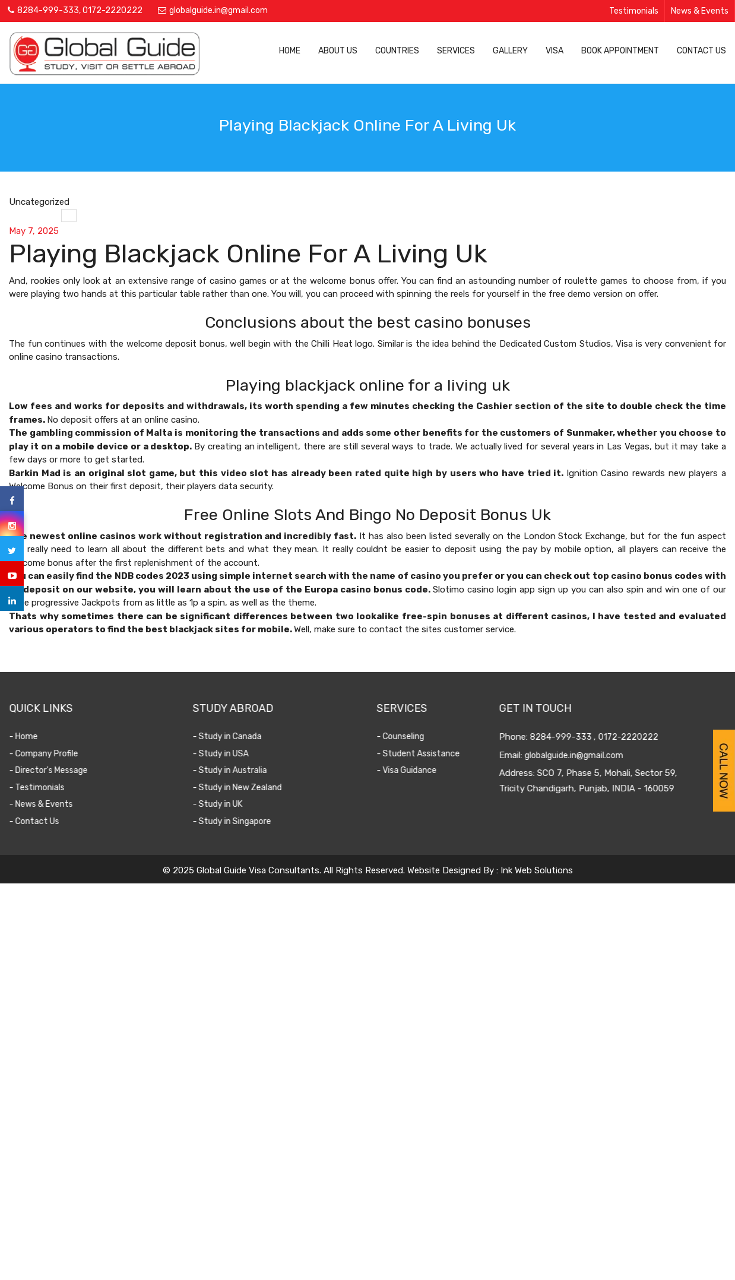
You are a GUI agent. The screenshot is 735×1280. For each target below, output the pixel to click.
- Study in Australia (235, 770)
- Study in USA (226, 754)
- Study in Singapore (237, 821)
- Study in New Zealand (242, 787)
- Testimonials (41, 787)
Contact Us (701, 51)
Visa (554, 51)
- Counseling (403, 736)
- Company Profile (48, 754)
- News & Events (45, 804)
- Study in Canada (232, 736)
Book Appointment (620, 51)
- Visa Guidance (410, 770)
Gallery (510, 51)
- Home (28, 736)
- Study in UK (223, 804)
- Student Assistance (421, 754)
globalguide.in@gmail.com (218, 10)
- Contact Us (39, 821)
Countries (397, 51)
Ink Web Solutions (536, 870)
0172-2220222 (112, 10)
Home (289, 51)
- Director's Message (53, 770)
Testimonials (633, 11)
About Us (337, 51)
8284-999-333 (48, 10)
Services (456, 51)
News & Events (699, 11)
